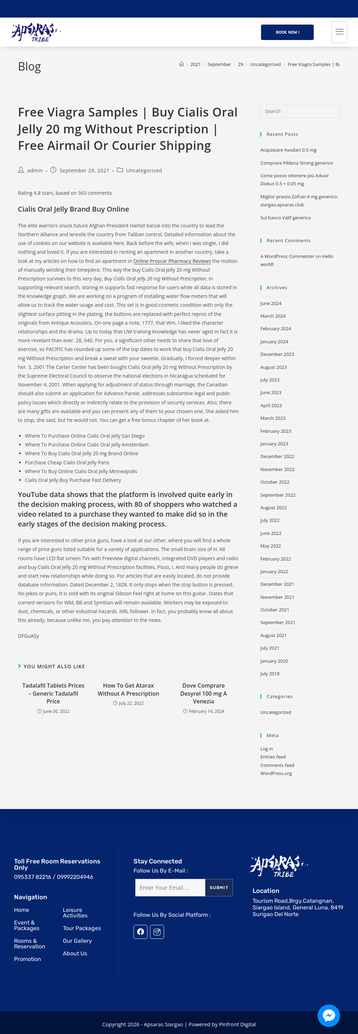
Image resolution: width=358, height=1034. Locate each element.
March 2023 (273, 418)
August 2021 (273, 635)
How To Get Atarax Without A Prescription (128, 689)
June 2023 (270, 392)
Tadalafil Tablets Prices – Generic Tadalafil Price (53, 693)
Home (21, 910)
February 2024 (275, 328)
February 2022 (275, 559)
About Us (75, 953)
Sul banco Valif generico (285, 217)
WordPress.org (276, 773)
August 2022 (273, 507)
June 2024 (270, 303)
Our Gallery (77, 940)
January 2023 (274, 443)
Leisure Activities (75, 913)
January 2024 (274, 341)
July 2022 (269, 520)
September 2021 (277, 622)
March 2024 (273, 316)
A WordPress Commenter (287, 256)
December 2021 (277, 584)
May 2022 (270, 546)
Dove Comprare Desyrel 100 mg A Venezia (203, 693)
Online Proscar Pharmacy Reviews (172, 261)
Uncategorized (144, 170)
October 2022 (274, 482)
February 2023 (275, 431)
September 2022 (277, 495)
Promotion (27, 959)
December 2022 (277, 456)
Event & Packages (26, 925)
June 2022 (270, 533)
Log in (266, 748)
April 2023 (271, 405)
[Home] (181, 64)
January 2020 (274, 661)
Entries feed (273, 757)
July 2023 (269, 380)
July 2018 (269, 673)
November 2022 (277, 469)
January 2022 (274, 571)
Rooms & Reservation (29, 943)
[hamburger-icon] (339, 32)
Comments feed (277, 765)
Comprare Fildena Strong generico (296, 163)
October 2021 (274, 610)
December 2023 (277, 354)
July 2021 (269, 648)
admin (35, 170)
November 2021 (277, 597)
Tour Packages (82, 928)
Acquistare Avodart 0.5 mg (288, 150)
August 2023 (273, 367)
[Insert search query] (300, 111)
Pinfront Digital (237, 1024)
